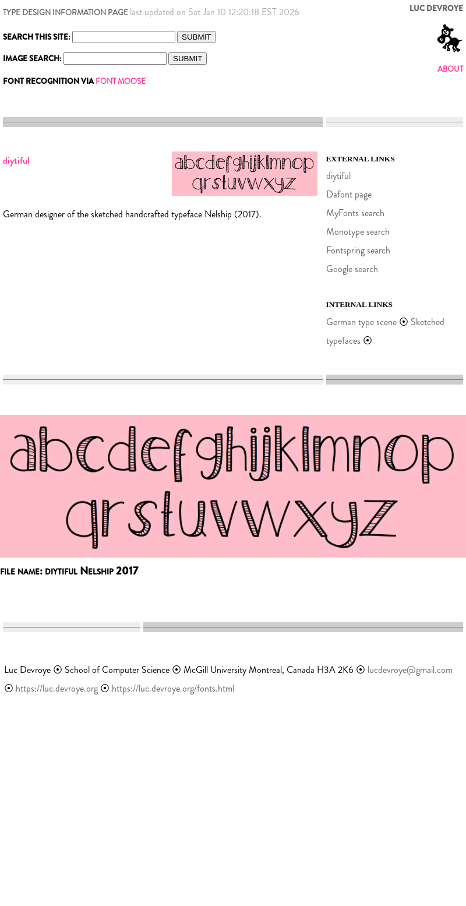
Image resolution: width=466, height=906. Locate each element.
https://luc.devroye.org (57, 688)
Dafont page (349, 194)
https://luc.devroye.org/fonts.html (173, 688)
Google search (352, 269)
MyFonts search (355, 213)
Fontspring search (358, 250)
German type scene (361, 322)
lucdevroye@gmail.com (410, 669)
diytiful (338, 175)
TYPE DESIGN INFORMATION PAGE (65, 12)
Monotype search (358, 231)
